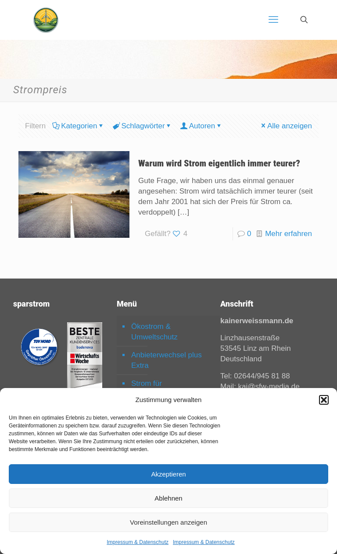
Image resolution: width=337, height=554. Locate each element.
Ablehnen (168, 498)
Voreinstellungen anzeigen (168, 522)
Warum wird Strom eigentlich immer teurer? (219, 163)
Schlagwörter (142, 126)
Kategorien (78, 126)
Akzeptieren (168, 474)
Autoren (201, 126)
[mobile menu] (273, 19)
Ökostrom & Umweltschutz (154, 331)
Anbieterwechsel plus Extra (166, 360)
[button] (323, 399)
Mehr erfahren (288, 233)
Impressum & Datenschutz (137, 542)
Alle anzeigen (286, 126)
